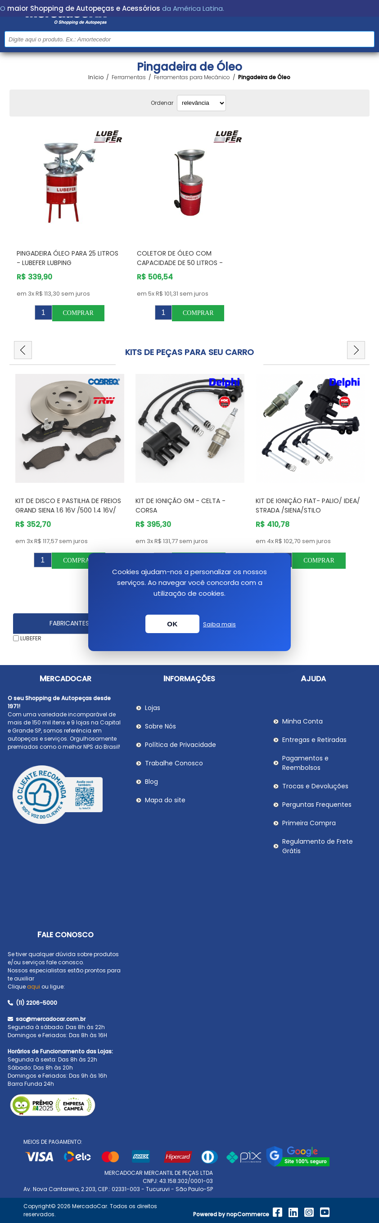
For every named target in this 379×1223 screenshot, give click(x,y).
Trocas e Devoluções (315, 786)
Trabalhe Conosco (174, 763)
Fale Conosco (65, 935)
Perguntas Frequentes (317, 804)
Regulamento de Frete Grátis (317, 846)
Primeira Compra (309, 822)
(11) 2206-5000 (32, 1003)
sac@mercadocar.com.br (47, 1019)
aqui (33, 986)
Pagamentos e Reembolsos (305, 763)
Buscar (366, 39)
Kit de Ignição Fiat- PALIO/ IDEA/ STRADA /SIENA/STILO (308, 505)
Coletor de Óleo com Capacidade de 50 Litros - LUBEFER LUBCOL (180, 263)
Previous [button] (23, 350)
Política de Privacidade (180, 744)
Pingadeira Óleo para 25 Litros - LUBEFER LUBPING (67, 258)
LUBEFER (30, 638)
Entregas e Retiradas (314, 739)
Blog (151, 781)
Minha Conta (302, 721)
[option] (69, 471)
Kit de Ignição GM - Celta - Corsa (180, 505)
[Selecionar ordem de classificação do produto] (201, 103)
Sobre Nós (160, 726)
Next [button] (356, 350)
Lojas (152, 707)
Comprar (78, 313)
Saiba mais (219, 624)
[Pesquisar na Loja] (189, 39)
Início (96, 77)
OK (172, 624)
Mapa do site (165, 800)
